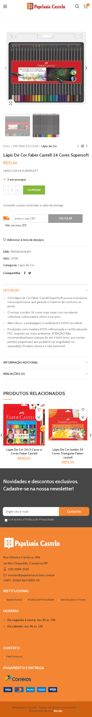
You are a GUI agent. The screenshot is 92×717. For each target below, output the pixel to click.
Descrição (11, 290)
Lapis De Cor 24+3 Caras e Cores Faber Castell (24, 451)
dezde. (58, 711)
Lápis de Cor (49, 146)
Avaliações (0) (14, 374)
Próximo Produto (86, 146)
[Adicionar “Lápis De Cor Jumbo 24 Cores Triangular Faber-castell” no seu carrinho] (83, 417)
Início (6, 146)
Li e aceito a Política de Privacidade (31, 519)
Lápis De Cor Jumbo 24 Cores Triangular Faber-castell (68, 453)
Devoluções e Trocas (73, 599)
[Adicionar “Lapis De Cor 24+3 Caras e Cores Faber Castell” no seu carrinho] (39, 417)
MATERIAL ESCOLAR (25, 146)
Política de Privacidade (41, 599)
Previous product (78, 146)
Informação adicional (20, 362)
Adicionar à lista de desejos (25, 239)
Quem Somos (14, 599)
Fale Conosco (14, 656)
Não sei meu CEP (15, 225)
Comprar (34, 190)
